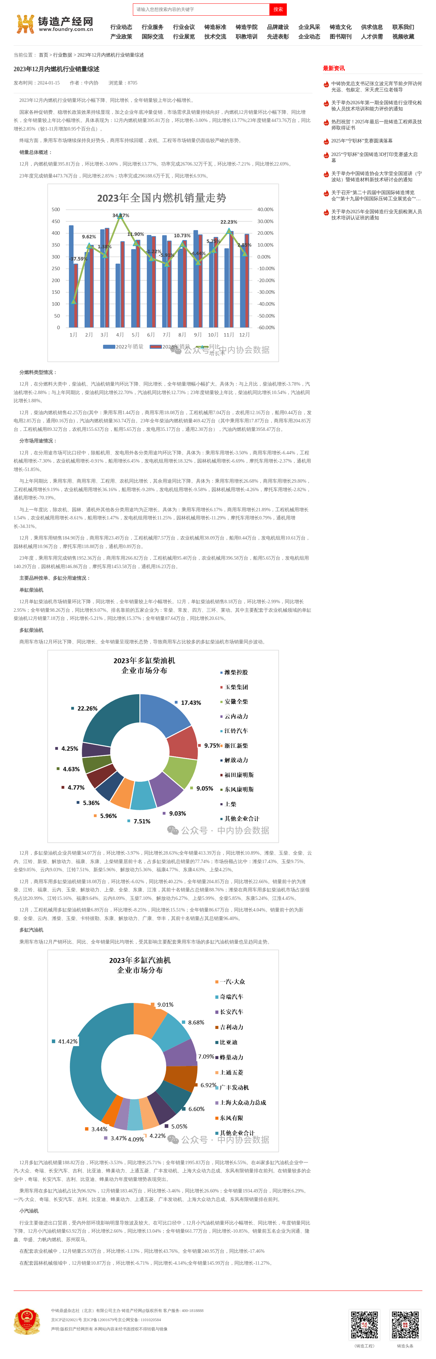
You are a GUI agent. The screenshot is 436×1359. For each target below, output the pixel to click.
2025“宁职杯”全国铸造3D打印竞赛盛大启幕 (374, 157)
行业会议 (184, 27)
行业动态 (121, 27)
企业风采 (309, 27)
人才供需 (372, 37)
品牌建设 (278, 27)
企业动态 (309, 37)
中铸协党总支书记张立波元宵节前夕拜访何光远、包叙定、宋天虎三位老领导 (376, 86)
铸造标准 (215, 27)
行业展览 (184, 37)
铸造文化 (341, 27)
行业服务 (153, 27)
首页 (43, 55)
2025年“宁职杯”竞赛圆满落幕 (362, 140)
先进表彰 (278, 37)
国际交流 (153, 37)
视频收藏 (403, 37)
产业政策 (121, 37)
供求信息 (372, 27)
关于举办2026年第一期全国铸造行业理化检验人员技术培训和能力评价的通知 (376, 105)
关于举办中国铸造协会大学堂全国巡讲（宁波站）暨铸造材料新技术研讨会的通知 (376, 176)
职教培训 (247, 37)
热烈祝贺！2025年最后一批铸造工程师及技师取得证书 (376, 124)
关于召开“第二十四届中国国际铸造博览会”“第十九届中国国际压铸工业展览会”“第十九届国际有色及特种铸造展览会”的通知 (376, 196)
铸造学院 (247, 27)
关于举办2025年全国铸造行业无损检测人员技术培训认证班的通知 (376, 214)
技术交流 (215, 37)
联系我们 (403, 27)
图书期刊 (341, 37)
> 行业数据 (60, 55)
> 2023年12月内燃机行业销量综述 (109, 55)
